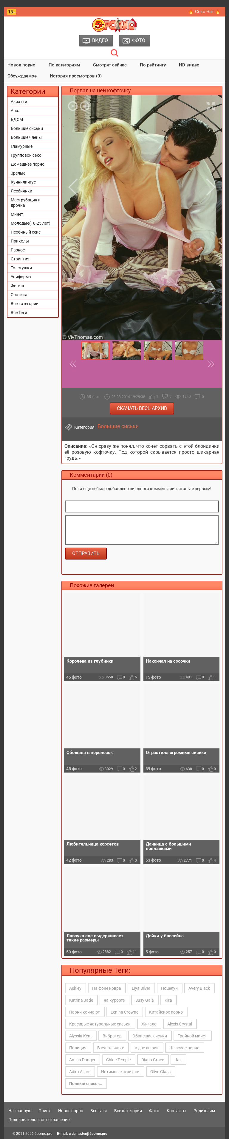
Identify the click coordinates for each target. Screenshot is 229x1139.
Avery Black (199, 988)
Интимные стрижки (120, 1071)
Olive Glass (160, 1071)
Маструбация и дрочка (26, 203)
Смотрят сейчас (110, 65)
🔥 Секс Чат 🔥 (204, 11)
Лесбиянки (21, 191)
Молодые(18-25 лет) (30, 223)
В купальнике (110, 1047)
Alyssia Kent (80, 1036)
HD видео (189, 65)
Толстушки (21, 267)
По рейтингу (153, 65)
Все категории (24, 303)
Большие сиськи (27, 128)
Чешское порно (184, 1047)
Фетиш (17, 285)
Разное (18, 250)
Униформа (21, 276)
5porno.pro (43, 1134)
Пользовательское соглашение (38, 1119)
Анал (16, 110)
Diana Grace (152, 1059)
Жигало (149, 1024)
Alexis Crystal (179, 1024)
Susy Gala (144, 1000)
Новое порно (21, 65)
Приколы (20, 241)
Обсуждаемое (22, 76)
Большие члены (26, 137)
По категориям (64, 65)
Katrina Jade (81, 1000)
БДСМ (17, 119)
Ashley (75, 988)
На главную (19, 1110)
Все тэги (98, 1110)
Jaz (178, 1059)
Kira (168, 1000)
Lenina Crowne (124, 1012)
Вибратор (112, 1036)
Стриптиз (20, 259)
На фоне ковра (106, 988)
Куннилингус (23, 182)
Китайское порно (166, 1012)
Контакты (176, 1110)
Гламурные (22, 146)
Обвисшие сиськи (149, 1036)
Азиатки (19, 101)
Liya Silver (141, 988)
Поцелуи (169, 988)
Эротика (19, 294)
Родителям (204, 1110)
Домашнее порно (27, 164)
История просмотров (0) (76, 76)
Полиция (77, 1047)
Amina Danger (82, 1059)
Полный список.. (85, 1083)
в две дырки (147, 1047)
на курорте (114, 1000)
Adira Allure (79, 1071)
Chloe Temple (118, 1059)
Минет (17, 214)
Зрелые (18, 173)
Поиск (44, 1110)
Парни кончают (84, 1012)
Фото (154, 1110)
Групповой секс (26, 155)
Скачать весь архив (142, 408)
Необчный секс (26, 232)
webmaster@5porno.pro (88, 1134)
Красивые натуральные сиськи (100, 1024)
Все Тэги (19, 312)
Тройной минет (192, 1036)
